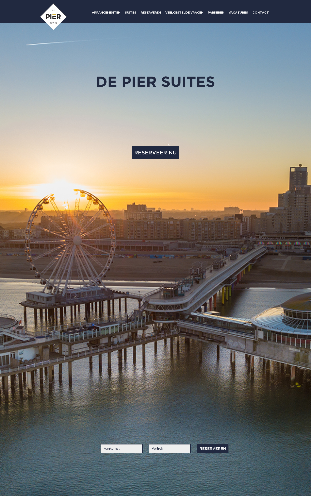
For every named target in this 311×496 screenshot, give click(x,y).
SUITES (130, 12)
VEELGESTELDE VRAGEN (184, 12)
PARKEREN (216, 12)
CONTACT (260, 12)
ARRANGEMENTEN (106, 12)
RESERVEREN (151, 12)
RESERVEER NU (155, 152)
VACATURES (238, 12)
